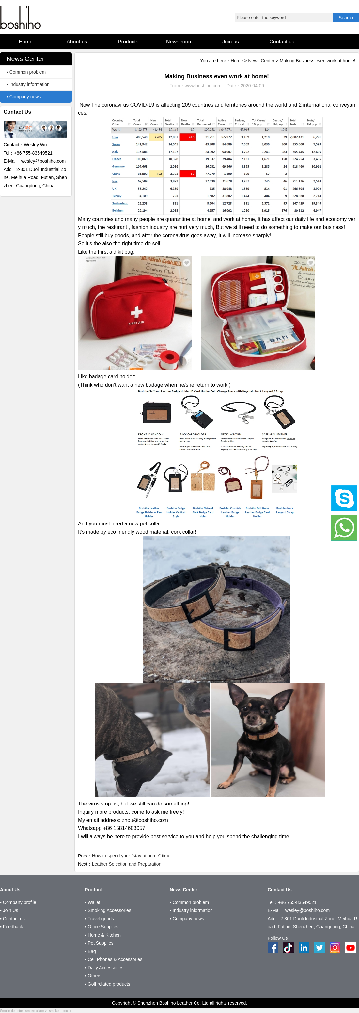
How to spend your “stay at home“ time (131, 855)
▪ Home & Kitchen (103, 935)
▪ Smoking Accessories (108, 910)
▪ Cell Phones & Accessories (113, 959)
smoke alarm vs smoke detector (48, 1011)
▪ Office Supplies (101, 926)
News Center (261, 60)
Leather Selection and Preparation (126, 864)
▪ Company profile (18, 902)
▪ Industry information (28, 84)
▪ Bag (90, 951)
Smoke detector (11, 1011)
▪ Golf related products (107, 984)
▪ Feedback (11, 926)
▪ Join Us (9, 910)
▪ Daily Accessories (104, 967)
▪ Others (93, 975)
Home (237, 60)
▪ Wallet (92, 902)
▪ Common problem (26, 72)
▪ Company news (24, 96)
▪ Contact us (12, 918)
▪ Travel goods (99, 918)
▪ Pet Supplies (99, 943)
